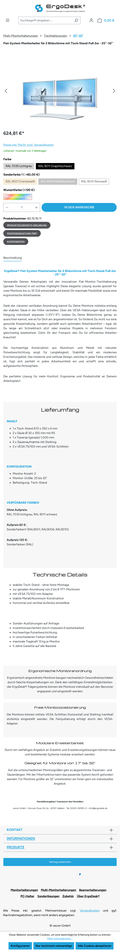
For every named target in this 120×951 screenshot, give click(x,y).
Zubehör (68, 896)
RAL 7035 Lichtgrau (19, 166)
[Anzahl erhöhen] (36, 207)
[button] (5, 90)
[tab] (12, 258)
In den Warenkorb (79, 207)
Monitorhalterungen (24, 890)
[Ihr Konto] (91, 20)
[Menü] (7, 20)
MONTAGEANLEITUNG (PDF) (22, 233)
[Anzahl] (22, 207)
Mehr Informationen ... (60, 938)
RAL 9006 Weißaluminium (59, 182)
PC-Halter (27, 896)
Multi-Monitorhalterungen (58, 890)
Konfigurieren (20, 946)
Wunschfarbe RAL (19, 197)
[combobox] (45, 20)
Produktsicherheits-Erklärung (27, 225)
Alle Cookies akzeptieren (94, 946)
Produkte (15, 847)
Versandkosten (90, 910)
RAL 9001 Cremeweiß (21, 182)
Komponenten (16, 241)
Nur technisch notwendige (54, 946)
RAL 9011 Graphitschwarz (55, 166)
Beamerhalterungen (92, 890)
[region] (60, 91)
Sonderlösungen (48, 896)
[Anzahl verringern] (7, 207)
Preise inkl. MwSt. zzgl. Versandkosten (28, 145)
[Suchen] (76, 20)
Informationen (21, 838)
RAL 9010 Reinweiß (95, 182)
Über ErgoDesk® (88, 896)
